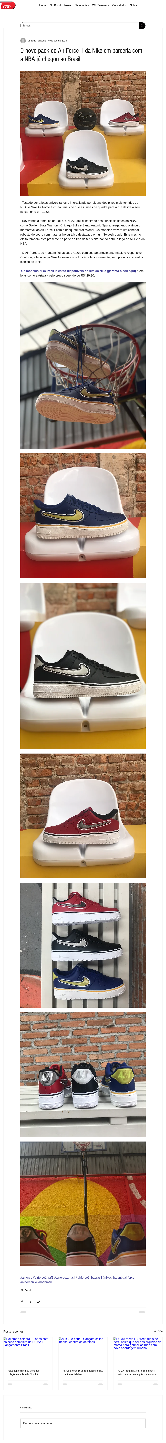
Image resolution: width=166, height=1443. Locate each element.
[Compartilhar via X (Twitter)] (30, 1301)
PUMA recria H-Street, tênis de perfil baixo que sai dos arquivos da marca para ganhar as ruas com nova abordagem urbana (137, 1372)
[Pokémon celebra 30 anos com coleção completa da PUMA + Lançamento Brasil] (28, 1351)
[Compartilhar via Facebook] (22, 1301)
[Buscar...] (77, 25)
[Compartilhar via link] (38, 1301)
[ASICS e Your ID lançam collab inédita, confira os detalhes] (83, 1351)
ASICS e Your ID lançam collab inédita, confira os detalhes (83, 1372)
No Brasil (26, 1290)
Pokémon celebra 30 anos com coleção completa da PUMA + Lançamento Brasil (24, 1372)
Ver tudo (158, 1331)
